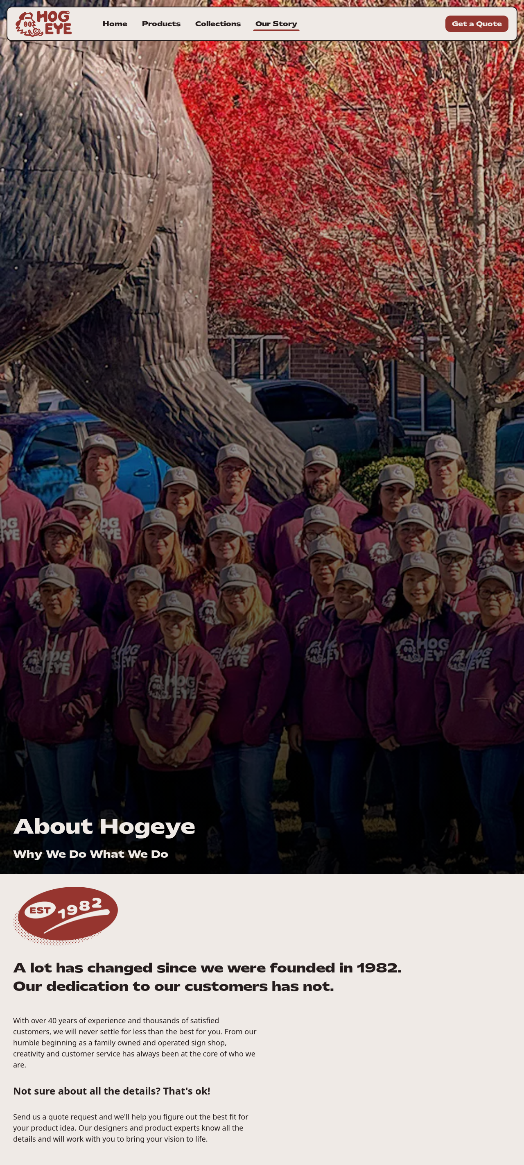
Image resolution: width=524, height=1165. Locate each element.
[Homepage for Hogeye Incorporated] (44, 24)
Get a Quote (477, 23)
